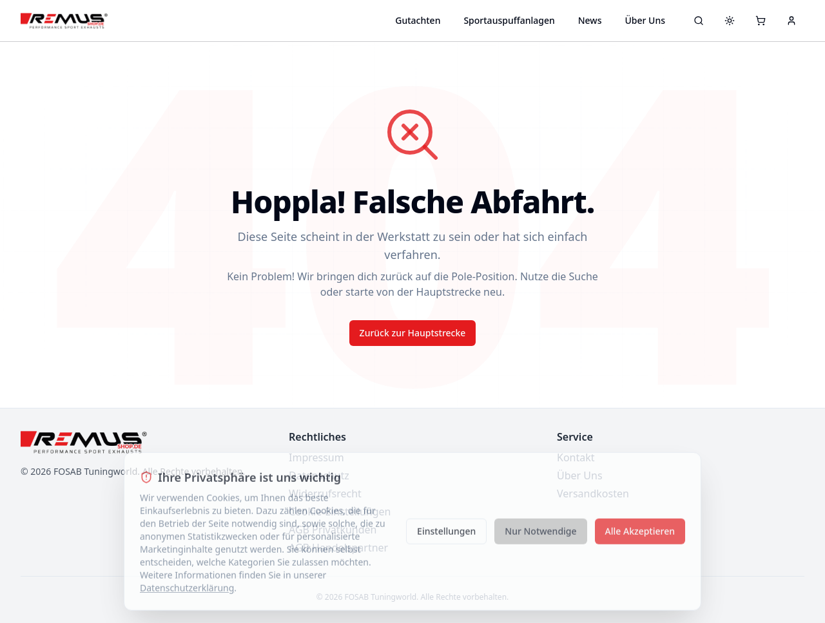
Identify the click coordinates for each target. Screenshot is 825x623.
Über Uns (645, 20)
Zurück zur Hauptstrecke (413, 333)
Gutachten (417, 20)
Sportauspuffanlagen (508, 20)
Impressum (316, 457)
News (590, 20)
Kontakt (576, 457)
